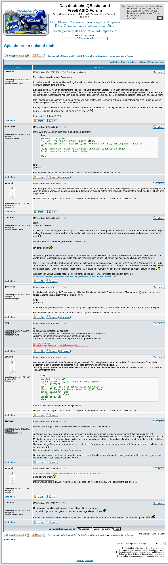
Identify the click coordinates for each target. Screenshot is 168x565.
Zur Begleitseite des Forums (72, 31)
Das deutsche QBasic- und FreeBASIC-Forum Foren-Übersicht (77, 56)
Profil (58, 26)
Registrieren (113, 22)
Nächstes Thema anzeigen (151, 62)
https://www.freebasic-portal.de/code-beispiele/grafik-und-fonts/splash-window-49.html (74, 276)
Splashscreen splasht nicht (30, 46)
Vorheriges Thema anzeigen (123, 62)
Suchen (63, 22)
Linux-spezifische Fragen (121, 56)
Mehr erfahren (133, 18)
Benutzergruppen (96, 22)
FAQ (53, 22)
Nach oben (10, 121)
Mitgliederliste (77, 22)
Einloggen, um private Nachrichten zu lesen (84, 26)
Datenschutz (89, 561)
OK (160, 18)
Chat (96, 31)
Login (111, 26)
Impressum (109, 31)
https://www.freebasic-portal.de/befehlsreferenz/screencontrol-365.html (67, 473)
